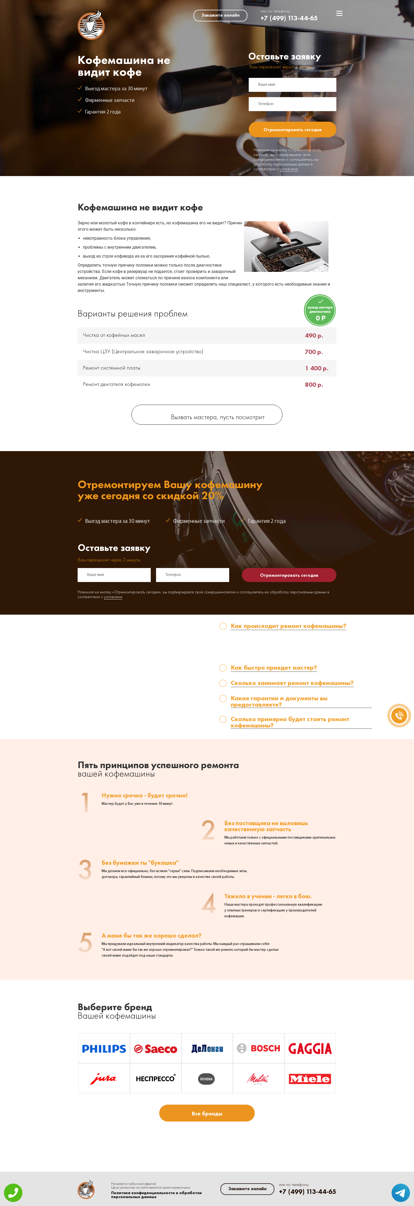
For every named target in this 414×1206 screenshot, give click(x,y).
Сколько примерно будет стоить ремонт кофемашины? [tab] (290, 722)
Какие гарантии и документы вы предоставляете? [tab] (279, 701)
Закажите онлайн (220, 15)
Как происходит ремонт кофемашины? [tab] (288, 626)
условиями (289, 169)
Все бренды (207, 1113)
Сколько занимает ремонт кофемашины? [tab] (292, 683)
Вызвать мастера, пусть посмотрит (218, 417)
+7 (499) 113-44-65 (289, 18)
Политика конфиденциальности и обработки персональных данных (156, 1195)
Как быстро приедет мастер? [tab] (274, 667)
